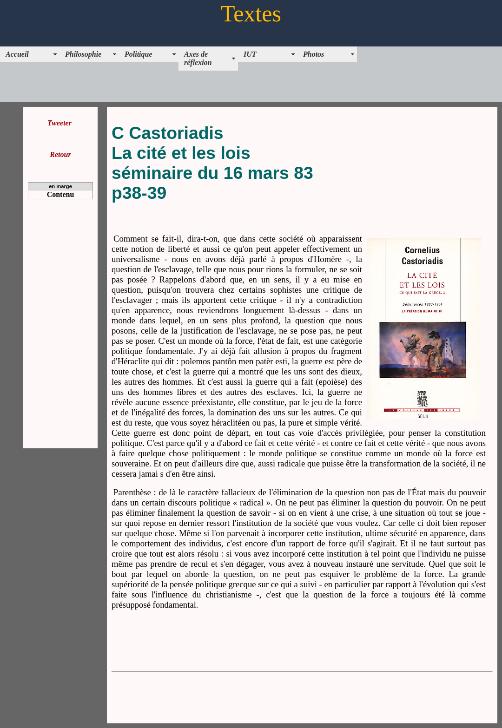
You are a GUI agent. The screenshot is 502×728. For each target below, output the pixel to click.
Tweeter (59, 123)
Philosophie (83, 54)
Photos (313, 54)
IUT (250, 54)
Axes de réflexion (198, 58)
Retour (60, 154)
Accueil (17, 54)
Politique (138, 54)
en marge (60, 186)
